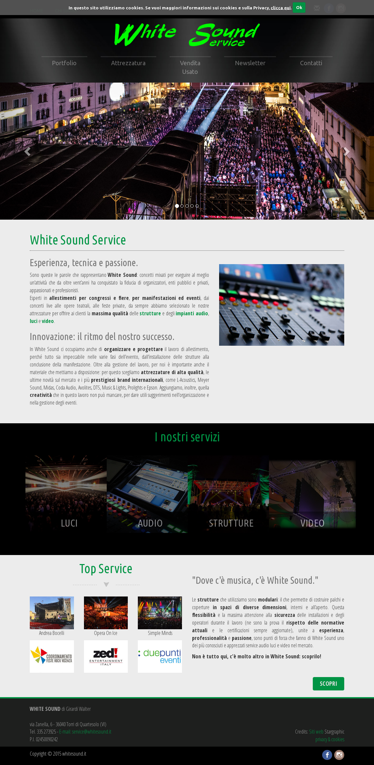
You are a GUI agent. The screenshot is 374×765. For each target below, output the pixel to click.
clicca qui (281, 7)
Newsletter (250, 63)
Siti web (316, 731)
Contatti (311, 63)
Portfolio (64, 63)
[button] (28, 151)
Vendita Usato (190, 67)
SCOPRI (328, 683)
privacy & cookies (329, 739)
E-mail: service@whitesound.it (85, 731)
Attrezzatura (128, 63)
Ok (299, 7)
